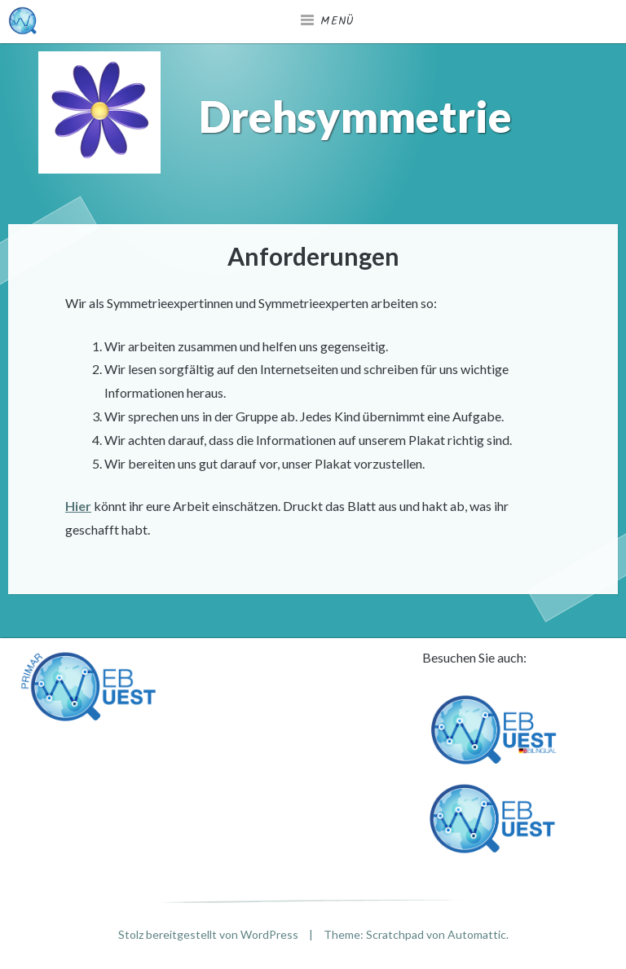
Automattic (476, 934)
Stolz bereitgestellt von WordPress (208, 934)
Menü (337, 21)
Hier (78, 505)
